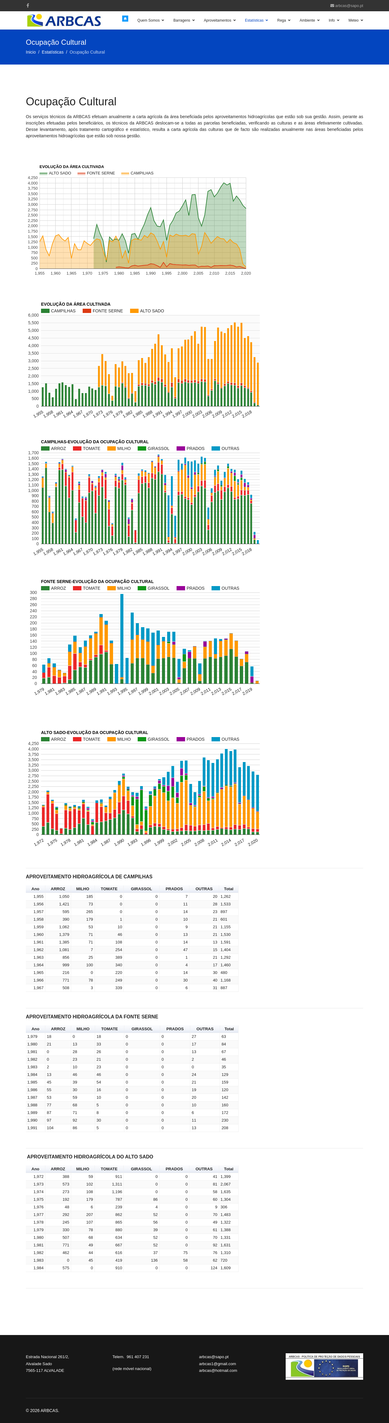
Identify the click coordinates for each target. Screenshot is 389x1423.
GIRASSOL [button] (141, 889)
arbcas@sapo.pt (349, 6)
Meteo (354, 20)
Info (332, 20)
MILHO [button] (82, 889)
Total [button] (228, 889)
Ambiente (307, 20)
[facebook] (27, 5)
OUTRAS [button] (203, 889)
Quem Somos (148, 20)
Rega (281, 20)
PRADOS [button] (174, 889)
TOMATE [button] (109, 889)
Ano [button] (36, 889)
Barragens (181, 20)
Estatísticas (254, 20)
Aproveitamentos (217, 20)
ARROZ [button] (58, 889)
